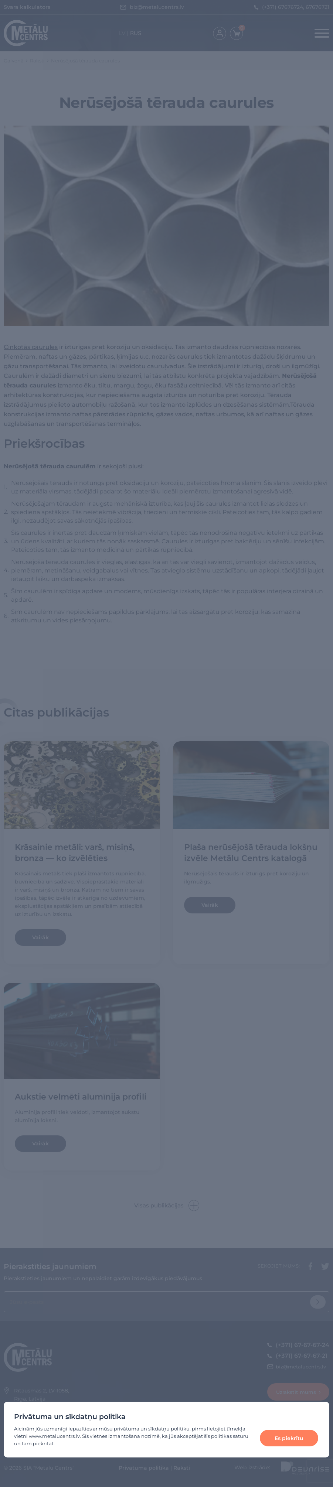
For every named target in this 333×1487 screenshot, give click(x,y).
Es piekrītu (289, 1438)
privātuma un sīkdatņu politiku (152, 1429)
